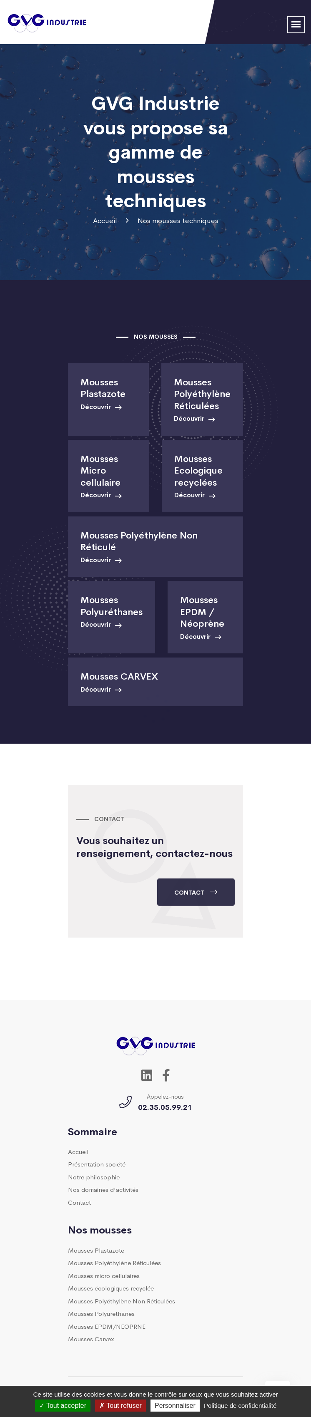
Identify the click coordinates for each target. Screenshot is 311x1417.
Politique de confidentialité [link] (240, 1405)
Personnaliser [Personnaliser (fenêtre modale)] (175, 1405)
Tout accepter (62, 1405)
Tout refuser (120, 1405)
